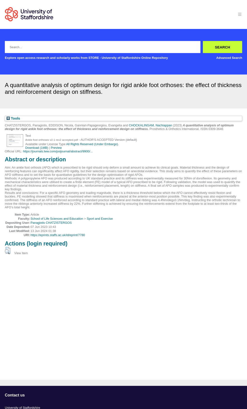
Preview (56, 148)
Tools (13, 118)
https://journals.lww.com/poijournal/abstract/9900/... (58, 151)
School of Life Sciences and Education (56, 218)
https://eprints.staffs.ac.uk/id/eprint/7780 (57, 235)
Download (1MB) (36, 148)
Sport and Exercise (100, 218)
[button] (7, 250)
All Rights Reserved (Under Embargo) (92, 144)
